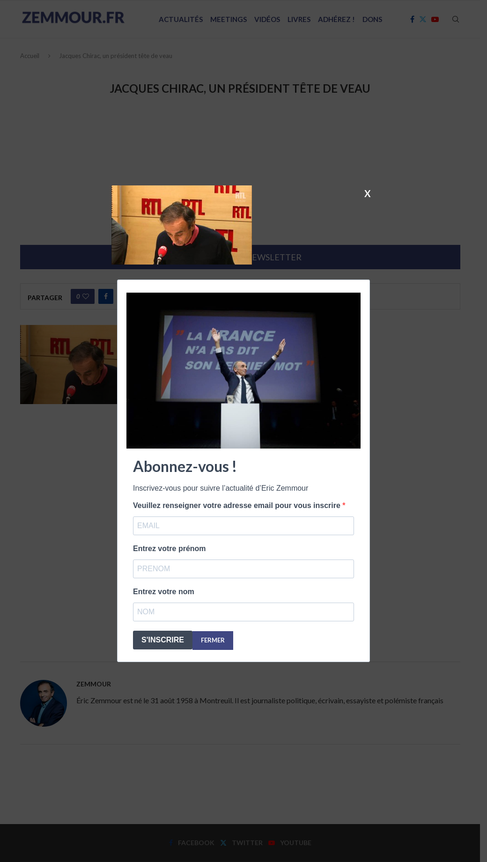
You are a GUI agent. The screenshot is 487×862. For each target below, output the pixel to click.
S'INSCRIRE (162, 640)
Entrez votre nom (163, 592)
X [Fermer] (367, 193)
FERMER (213, 640)
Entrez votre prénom (169, 549)
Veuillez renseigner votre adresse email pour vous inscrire (237, 505)
